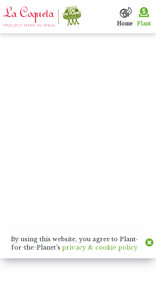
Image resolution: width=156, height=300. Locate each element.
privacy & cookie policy (100, 247)
